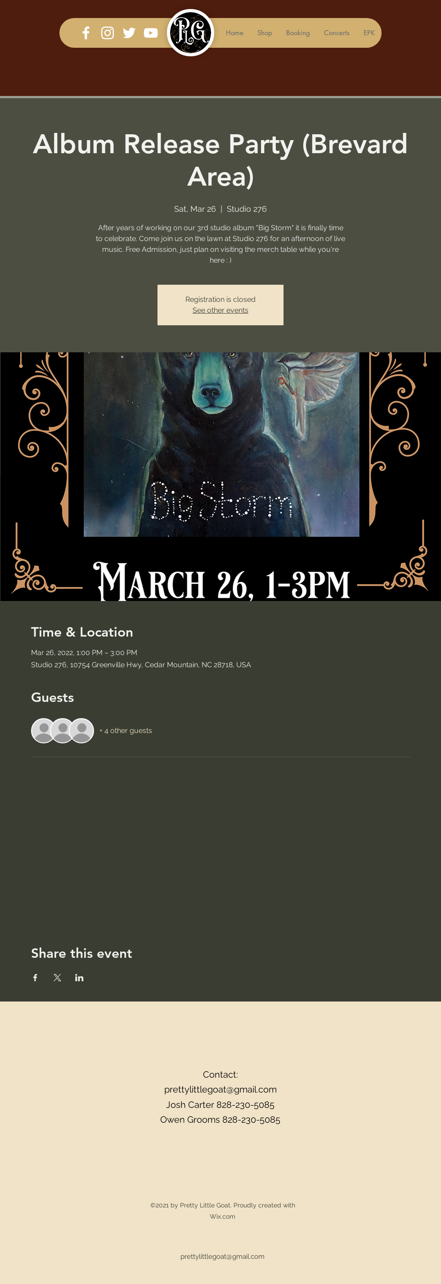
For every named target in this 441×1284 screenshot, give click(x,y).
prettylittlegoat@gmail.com (220, 1089)
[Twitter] (129, 32)
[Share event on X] (57, 977)
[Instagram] (107, 32)
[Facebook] (85, 32)
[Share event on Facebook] (35, 977)
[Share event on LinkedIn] (79, 977)
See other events (220, 310)
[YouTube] (150, 32)
